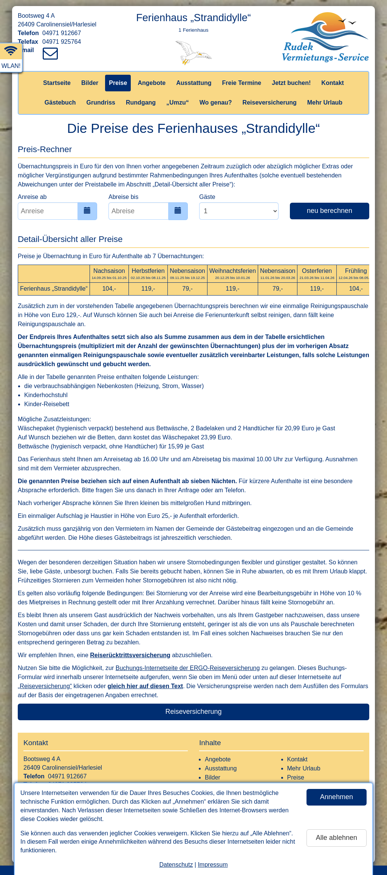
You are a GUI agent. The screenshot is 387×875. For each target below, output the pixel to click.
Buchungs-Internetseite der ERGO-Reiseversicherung (188, 668)
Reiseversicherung (270, 102)
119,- (148, 288)
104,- (109, 288)
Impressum (213, 864)
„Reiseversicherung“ (45, 686)
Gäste (207, 197)
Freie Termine (241, 83)
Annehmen (336, 797)
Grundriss (101, 102)
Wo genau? (216, 102)
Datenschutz (176, 864)
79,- (187, 288)
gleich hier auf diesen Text (145, 686)
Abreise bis (123, 197)
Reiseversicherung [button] (193, 711)
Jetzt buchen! (291, 83)
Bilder (89, 83)
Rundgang (141, 102)
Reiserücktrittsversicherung (130, 655)
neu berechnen (329, 210)
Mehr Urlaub (324, 102)
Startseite (57, 83)
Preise (118, 83)
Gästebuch (60, 102)
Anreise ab (32, 197)
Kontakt (332, 83)
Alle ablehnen (336, 837)
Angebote (152, 83)
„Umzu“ (177, 102)
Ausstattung (193, 83)
